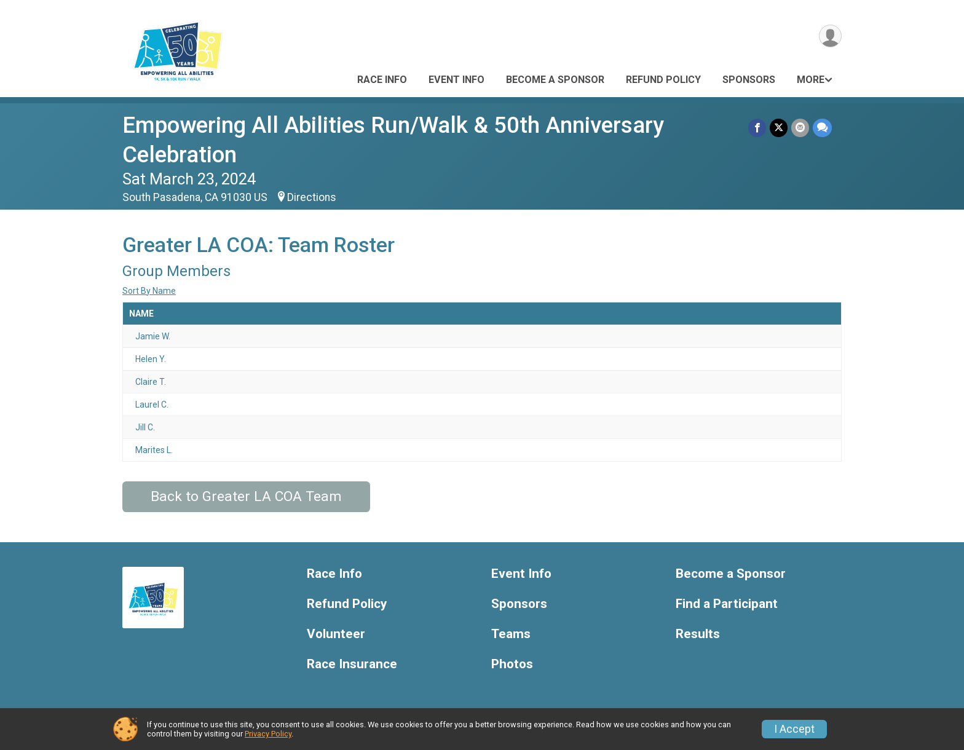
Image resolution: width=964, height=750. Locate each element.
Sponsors (748, 79)
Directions (311, 197)
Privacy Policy (268, 733)
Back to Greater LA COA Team (246, 496)
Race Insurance (352, 664)
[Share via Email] (800, 127)
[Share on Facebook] (757, 127)
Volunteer (336, 634)
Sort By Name (149, 291)
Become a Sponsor (555, 79)
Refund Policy (663, 79)
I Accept (794, 729)
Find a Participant (727, 604)
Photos (512, 664)
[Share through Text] (822, 127)
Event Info (456, 79)
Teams (511, 634)
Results (698, 634)
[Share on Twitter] (779, 127)
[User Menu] (830, 36)
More (810, 79)
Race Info (382, 79)
